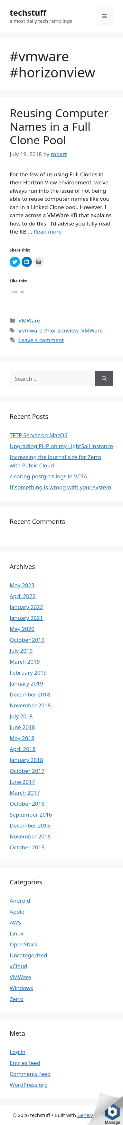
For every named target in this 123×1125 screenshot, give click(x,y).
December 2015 (30, 825)
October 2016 (27, 803)
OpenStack (23, 944)
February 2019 (28, 672)
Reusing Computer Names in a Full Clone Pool (59, 126)
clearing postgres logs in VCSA (48, 476)
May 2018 (22, 738)
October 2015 (27, 847)
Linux (17, 933)
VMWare (29, 320)
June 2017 (22, 781)
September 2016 (31, 814)
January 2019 (26, 683)
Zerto (17, 999)
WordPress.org (29, 1084)
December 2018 (30, 694)
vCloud (18, 966)
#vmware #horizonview (48, 330)
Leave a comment (41, 340)
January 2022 (26, 607)
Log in (17, 1052)
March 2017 (25, 792)
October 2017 (27, 771)
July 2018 (21, 716)
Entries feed (25, 1063)
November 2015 (30, 836)
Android (20, 900)
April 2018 (22, 749)
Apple (17, 911)
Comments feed (30, 1073)
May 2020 (22, 629)
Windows (21, 988)
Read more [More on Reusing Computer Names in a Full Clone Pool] (48, 231)
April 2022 (22, 596)
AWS (15, 922)
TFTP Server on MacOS (38, 435)
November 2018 (30, 705)
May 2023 (22, 585)
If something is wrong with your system (60, 487)
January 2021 (26, 618)
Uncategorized (28, 955)
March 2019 (25, 661)
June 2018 (22, 727)
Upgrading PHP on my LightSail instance (61, 446)
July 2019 (21, 650)
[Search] (104, 378)
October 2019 (27, 639)
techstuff (28, 12)
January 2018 (26, 760)
